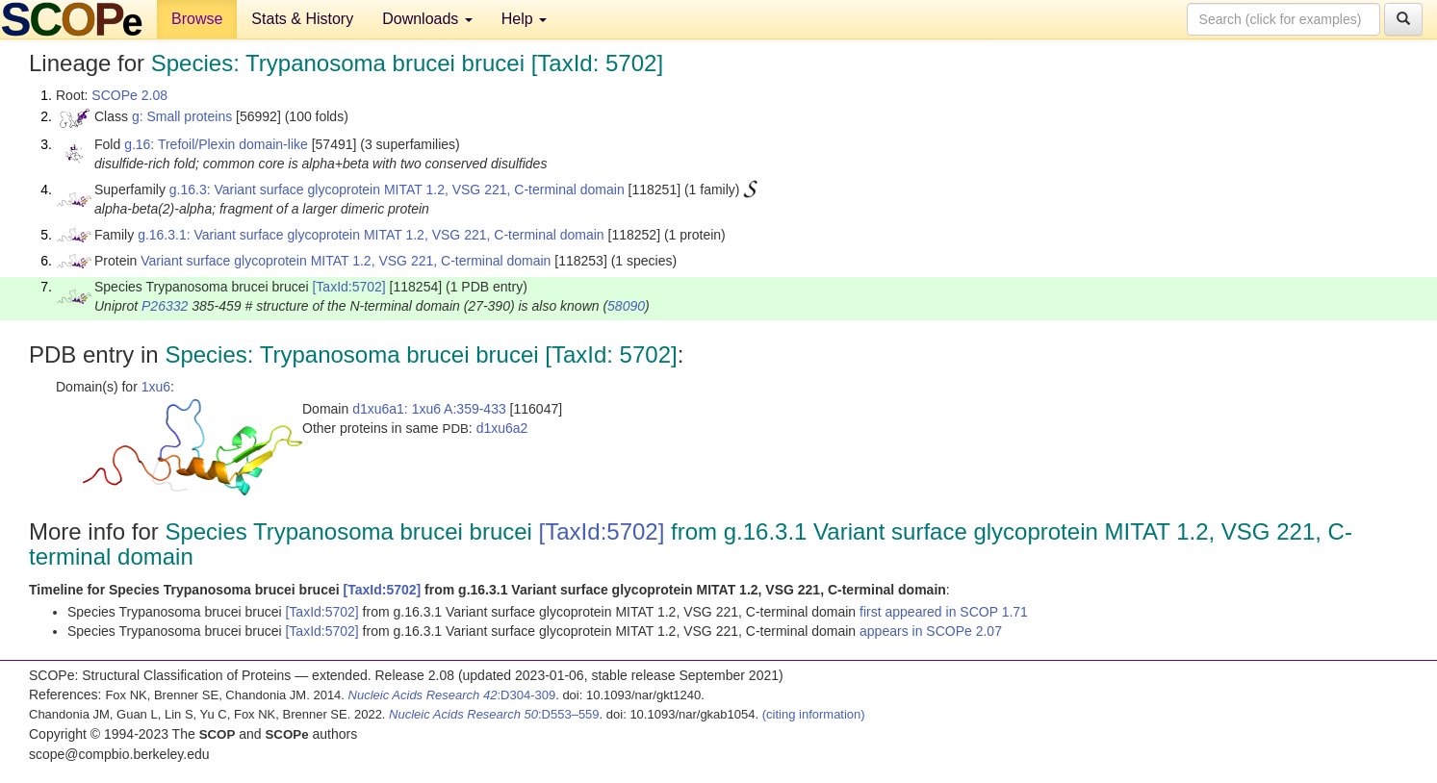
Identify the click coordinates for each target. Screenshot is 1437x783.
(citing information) (813, 714)
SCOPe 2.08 (129, 95)
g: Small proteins (182, 116)
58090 (626, 306)
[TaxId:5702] (348, 286)
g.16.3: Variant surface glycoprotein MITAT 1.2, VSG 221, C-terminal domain (397, 189)
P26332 (164, 306)
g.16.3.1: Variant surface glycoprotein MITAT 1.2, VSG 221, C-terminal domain (371, 234)
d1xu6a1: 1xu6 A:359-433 (429, 409)
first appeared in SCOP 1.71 (944, 611)
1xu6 (155, 386)
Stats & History (302, 19)
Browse (196, 19)
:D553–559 (494, 714)
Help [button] (524, 19)
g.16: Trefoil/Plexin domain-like (216, 144)
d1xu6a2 (502, 428)
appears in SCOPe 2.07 (931, 631)
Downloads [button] (427, 19)
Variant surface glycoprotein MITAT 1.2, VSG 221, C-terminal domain (346, 260)
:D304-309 (452, 695)
